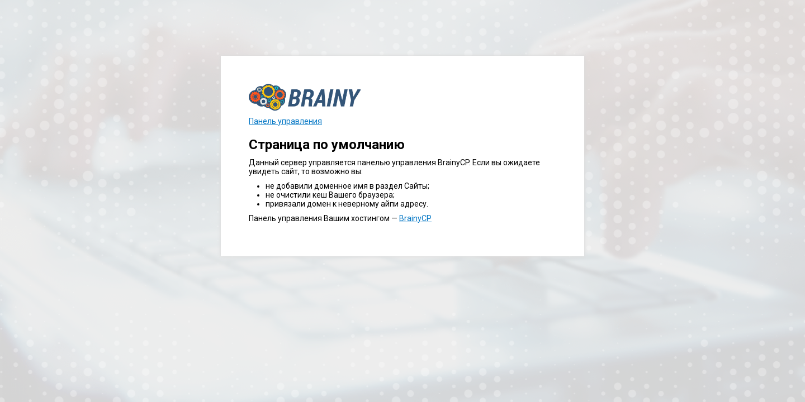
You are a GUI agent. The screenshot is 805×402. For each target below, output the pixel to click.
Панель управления (285, 121)
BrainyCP (415, 218)
